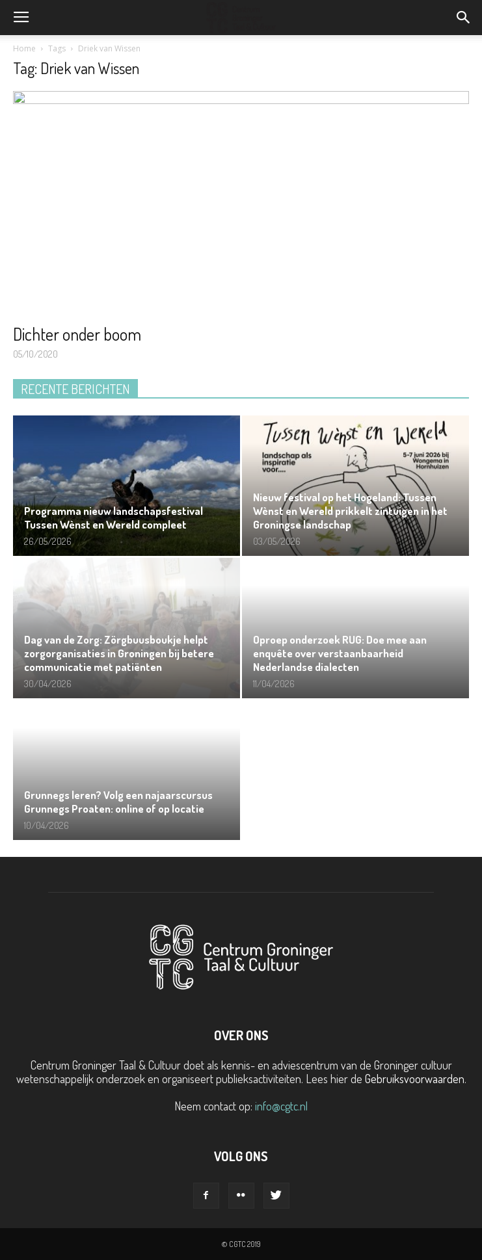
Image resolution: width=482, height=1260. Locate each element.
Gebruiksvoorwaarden (414, 1078)
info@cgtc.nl (281, 1106)
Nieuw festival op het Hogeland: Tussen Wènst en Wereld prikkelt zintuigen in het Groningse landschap (350, 510)
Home (24, 48)
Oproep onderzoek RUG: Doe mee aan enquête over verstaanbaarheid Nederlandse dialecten (340, 653)
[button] (464, 17)
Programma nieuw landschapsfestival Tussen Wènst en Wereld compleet (113, 517)
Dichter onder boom (77, 334)
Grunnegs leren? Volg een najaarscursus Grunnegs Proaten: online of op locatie (118, 801)
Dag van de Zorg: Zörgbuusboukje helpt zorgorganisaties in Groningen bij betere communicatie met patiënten (119, 653)
